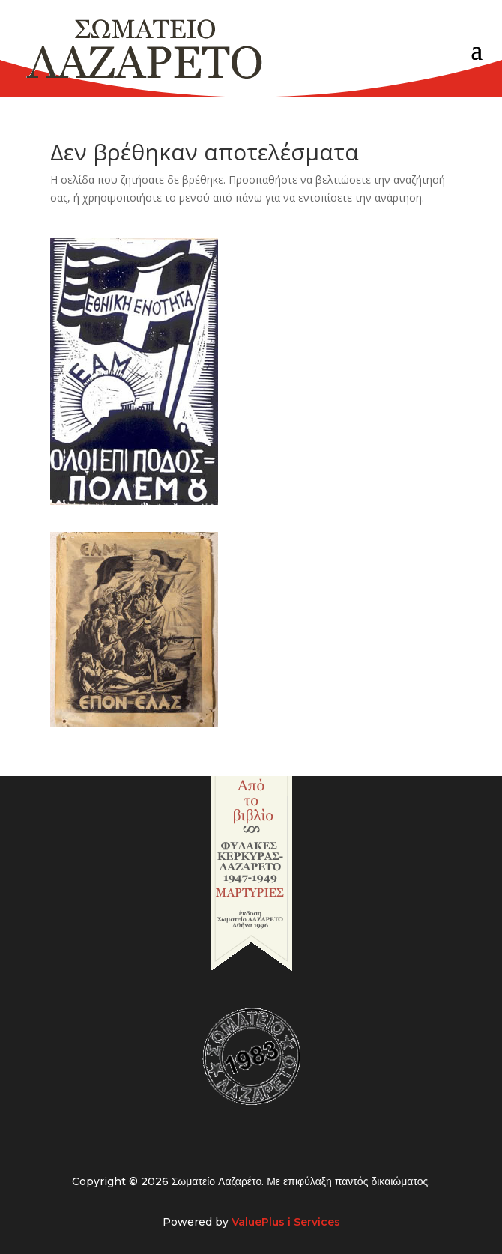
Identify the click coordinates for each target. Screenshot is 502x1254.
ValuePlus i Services (286, 1222)
